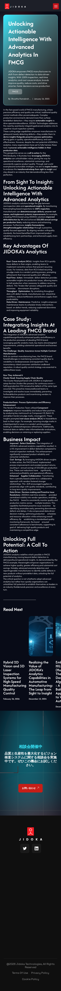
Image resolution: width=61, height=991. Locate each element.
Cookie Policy (30, 979)
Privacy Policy (40, 972)
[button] (56, 6)
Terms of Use (20, 972)
